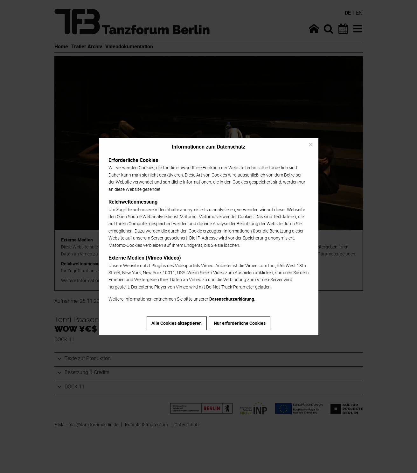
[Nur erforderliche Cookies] (310, 144)
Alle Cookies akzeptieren (176, 323)
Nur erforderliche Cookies (240, 323)
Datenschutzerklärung (231, 299)
